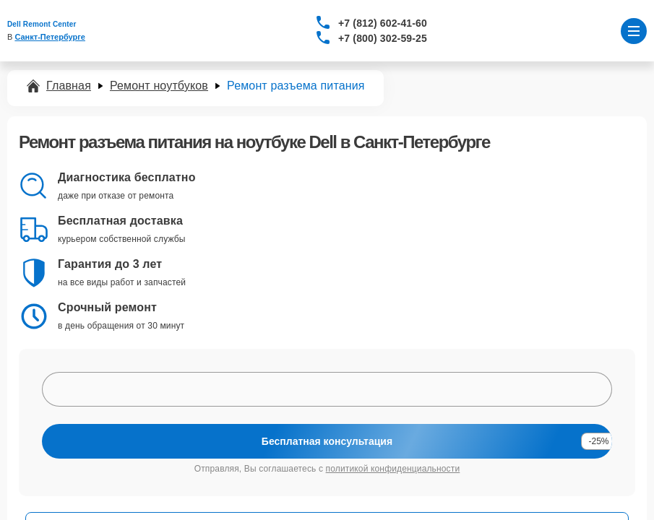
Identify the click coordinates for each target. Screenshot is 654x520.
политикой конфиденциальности (393, 469)
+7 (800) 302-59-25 (382, 38)
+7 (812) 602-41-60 (382, 23)
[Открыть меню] (634, 31)
